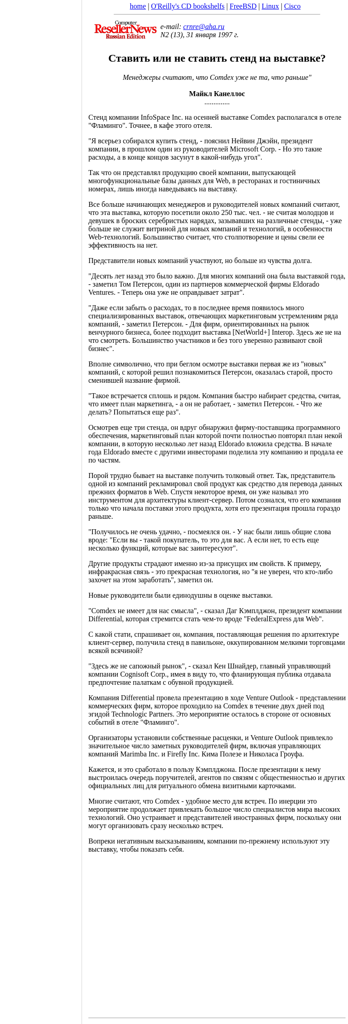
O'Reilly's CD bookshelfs (187, 6)
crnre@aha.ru (203, 26)
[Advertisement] (41, 508)
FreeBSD (243, 6)
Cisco (292, 6)
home (138, 6)
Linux (270, 6)
